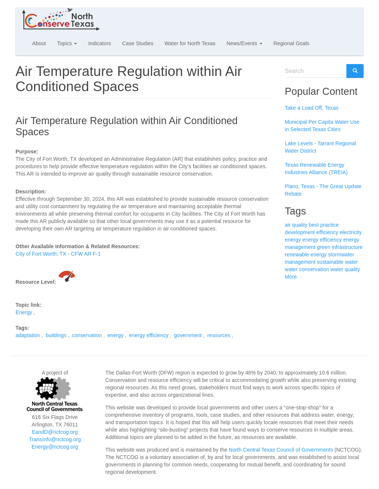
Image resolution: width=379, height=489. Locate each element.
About (39, 43)
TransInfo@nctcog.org (55, 439)
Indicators (99, 43)
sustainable (330, 262)
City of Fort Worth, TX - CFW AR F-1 (58, 254)
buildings (56, 335)
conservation (87, 335)
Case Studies (137, 43)
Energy (24, 312)
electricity (351, 232)
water (351, 262)
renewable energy (306, 254)
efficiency (327, 232)
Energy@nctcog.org (54, 447)
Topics (67, 43)
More (291, 277)
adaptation (28, 335)
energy (115, 335)
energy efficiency (149, 335)
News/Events (244, 43)
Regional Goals (291, 43)
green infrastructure (339, 247)
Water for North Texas (190, 43)
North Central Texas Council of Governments (281, 450)
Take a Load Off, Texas (312, 108)
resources (218, 335)
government (188, 335)
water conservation (307, 269)
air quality (296, 225)
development (300, 232)
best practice (324, 225)
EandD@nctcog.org (55, 432)
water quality (345, 269)
